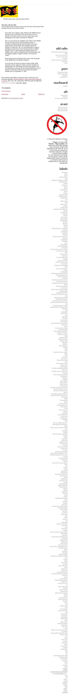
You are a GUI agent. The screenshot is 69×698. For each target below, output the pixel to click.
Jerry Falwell (64, 320)
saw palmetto (64, 613)
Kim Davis (65, 324)
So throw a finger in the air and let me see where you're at (59, 388)
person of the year (63, 583)
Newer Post (4, 94)
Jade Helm (65, 316)
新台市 (66, 685)
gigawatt (65, 519)
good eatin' (65, 522)
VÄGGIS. (65, 419)
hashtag (65, 530)
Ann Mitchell (64, 212)
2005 (66, 202)
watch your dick (63, 657)
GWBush (65, 278)
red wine (65, 601)
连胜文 (66, 690)
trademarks (65, 642)
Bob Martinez (64, 220)
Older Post (41, 94)
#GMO (66, 183)
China (66, 173)
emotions (65, 501)
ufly (66, 652)
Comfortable (64, 239)
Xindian (65, 432)
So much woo (64, 385)
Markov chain (64, 340)
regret (66, 602)
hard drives (64, 528)
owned (66, 576)
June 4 (66, 175)
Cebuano (65, 234)
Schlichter (65, 377)
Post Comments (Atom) (16, 98)
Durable (65, 259)
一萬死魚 (65, 670)
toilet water (64, 639)
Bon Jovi (65, 222)
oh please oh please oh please (60, 573)
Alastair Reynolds (63, 73)
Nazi (66, 355)
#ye (67, 199)
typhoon (65, 647)
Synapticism (64, 95)
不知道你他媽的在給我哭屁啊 (59, 672)
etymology (65, 504)
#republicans (64, 198)
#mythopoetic (64, 190)
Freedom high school (62, 275)
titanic (66, 638)
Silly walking (64, 381)
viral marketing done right (60, 655)
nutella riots (64, 568)
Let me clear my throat (61, 328)
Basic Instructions (63, 110)
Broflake (65, 223)
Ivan (66, 315)
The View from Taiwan (61, 98)
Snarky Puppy (64, 384)
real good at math (63, 599)
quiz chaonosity (63, 597)
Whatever (65, 75)
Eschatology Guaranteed (61, 265)
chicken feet (64, 472)
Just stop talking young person (59, 323)
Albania (65, 210)
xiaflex (66, 662)
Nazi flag (65, 357)
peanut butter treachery (61, 580)
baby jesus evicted (63, 446)
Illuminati (65, 308)
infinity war (64, 541)
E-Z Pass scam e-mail (62, 262)
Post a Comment (6, 91)
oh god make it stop (62, 572)
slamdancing (64, 618)
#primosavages (63, 194)
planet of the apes (63, 586)
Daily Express (64, 254)
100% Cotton (64, 201)
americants (65, 440)
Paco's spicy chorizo (62, 363)
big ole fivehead (63, 458)
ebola (66, 499)
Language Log (64, 77)
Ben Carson (64, 217)
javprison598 (64, 543)
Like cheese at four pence (61, 331)
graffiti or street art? (62, 524)
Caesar (66, 226)
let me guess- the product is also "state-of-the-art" (59, 547)
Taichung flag (64, 400)
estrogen (65, 503)
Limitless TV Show (62, 332)
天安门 (66, 679)
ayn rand (65, 445)
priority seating (63, 589)
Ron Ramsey (64, 376)
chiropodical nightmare (61, 474)
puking (66, 594)
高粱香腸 (65, 692)
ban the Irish (64, 448)
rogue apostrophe (63, 610)
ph (67, 585)
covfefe (65, 482)
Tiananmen (64, 172)
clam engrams (64, 475)
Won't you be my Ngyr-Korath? (59, 427)
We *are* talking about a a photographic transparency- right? (60, 424)
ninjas (66, 567)
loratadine (65, 552)
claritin (66, 477)
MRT (66, 336)
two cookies (64, 646)
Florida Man (64, 271)
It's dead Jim (64, 313)
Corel (66, 243)
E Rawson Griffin (63, 260)
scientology (64, 615)
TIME (66, 398)
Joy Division (64, 321)
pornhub (65, 588)
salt (67, 612)
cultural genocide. (63, 485)
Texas (66, 408)
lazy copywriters (63, 544)
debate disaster (63, 487)
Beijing (66, 215)
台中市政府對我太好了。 (60, 673)
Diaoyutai (65, 255)
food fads (65, 512)
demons (65, 488)
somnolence (64, 625)
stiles (66, 628)
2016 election (64, 204)
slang (66, 620)
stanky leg (65, 626)
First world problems (62, 268)
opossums (65, 575)
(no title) (65, 58)
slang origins (64, 621)
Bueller (66, 225)
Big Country (64, 218)
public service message (61, 593)
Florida (66, 270)
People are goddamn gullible (60, 368)
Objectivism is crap (62, 360)
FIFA (66, 267)
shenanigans (64, 617)
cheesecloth (64, 471)
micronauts (65, 562)
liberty (66, 549)
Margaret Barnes (63, 339)
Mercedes (65, 342)
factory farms (64, 509)
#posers (65, 193)
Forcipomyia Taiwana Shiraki (59, 273)
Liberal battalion (63, 329)
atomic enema (64, 443)
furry (66, 515)
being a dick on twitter (61, 451)
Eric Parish (65, 263)
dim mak (65, 493)
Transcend (65, 413)
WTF (66, 421)
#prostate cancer (63, 196)
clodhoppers (64, 479)
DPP (66, 252)
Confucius (65, 241)
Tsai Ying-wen (64, 418)
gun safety (65, 525)
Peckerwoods (64, 366)
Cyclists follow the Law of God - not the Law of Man (59, 250)
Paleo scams (64, 365)
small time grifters (63, 623)
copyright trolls (63, 480)
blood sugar (64, 459)
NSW (66, 350)
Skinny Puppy (64, 382)
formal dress (64, 514)
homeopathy (64, 533)
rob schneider (64, 609)
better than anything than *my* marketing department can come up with (59, 454)
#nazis (66, 191)
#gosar (66, 186)
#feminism (65, 185)
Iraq (66, 310)
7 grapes (65, 206)
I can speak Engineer (62, 292)
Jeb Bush (65, 318)
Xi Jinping (65, 430)
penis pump (64, 581)
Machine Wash (63, 337)
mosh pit (65, 564)
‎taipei (66, 666)
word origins (64, 658)
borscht (66, 461)
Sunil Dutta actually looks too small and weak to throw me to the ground (59, 395)
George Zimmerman (62, 281)
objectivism (64, 570)
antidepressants (63, 442)
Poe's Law (65, 369)
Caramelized (64, 231)
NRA (66, 348)
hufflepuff (65, 538)
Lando (66, 326)
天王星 (66, 681)
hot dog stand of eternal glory (59, 536)
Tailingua (65, 96)
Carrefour (65, 233)
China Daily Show (63, 109)
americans (65, 438)
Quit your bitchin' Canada (60, 374)
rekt (66, 604)
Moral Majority (63, 345)
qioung (66, 596)
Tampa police (64, 406)
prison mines (64, 591)
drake (66, 495)
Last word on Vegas (62, 56)
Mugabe (65, 347)
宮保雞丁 (65, 683)
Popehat (65, 86)
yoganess (65, 665)
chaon (66, 469)
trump (66, 644)
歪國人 (66, 688)
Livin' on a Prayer (63, 334)
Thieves (65, 411)
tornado (65, 641)
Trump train (64, 416)
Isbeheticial (64, 312)
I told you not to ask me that (60, 300)
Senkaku (65, 379)
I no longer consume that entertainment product (61, 298)
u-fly (66, 650)
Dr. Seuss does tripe (62, 257)
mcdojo (65, 559)
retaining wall (64, 605)
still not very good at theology (59, 629)
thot (66, 636)
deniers (66, 490)
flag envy (65, 511)
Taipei (66, 401)
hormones (65, 535)
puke (66, 178)
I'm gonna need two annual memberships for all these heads (59, 306)
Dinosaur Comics (63, 107)
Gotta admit (64, 287)
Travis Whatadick (63, 414)
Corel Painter (64, 244)
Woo (66, 429)
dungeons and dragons (61, 498)
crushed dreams (63, 483)
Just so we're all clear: (62, 55)
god (66, 520)
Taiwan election (63, 403)
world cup (65, 660)
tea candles (65, 631)
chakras (65, 467)
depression (65, 491)
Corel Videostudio (63, 246)
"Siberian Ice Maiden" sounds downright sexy (59, 181)
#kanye (66, 188)
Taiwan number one (62, 405)
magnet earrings (63, 554)
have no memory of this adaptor (59, 532)
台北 (66, 675)
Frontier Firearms (63, 276)
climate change (63, 177)
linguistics (65, 551)
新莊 (66, 687)
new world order (63, 565)
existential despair (63, 507)
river (66, 607)
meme (66, 560)
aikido (66, 437)
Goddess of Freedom (62, 286)
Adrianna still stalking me (60, 209)
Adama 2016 (64, 207)
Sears (66, 63)
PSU (66, 361)
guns (66, 527)
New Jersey (64, 358)
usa (67, 654)
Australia (65, 214)
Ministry (65, 344)
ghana (66, 517)
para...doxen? (64, 578)
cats (66, 466)
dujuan (66, 496)
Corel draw (64, 247)
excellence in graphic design (60, 506)
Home (23, 94)
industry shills (64, 540)
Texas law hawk (63, 410)
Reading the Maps (63, 72)
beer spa (65, 450)
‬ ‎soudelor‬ (65, 668)
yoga (66, 663)
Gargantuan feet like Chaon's (60, 279)
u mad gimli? (64, 649)
